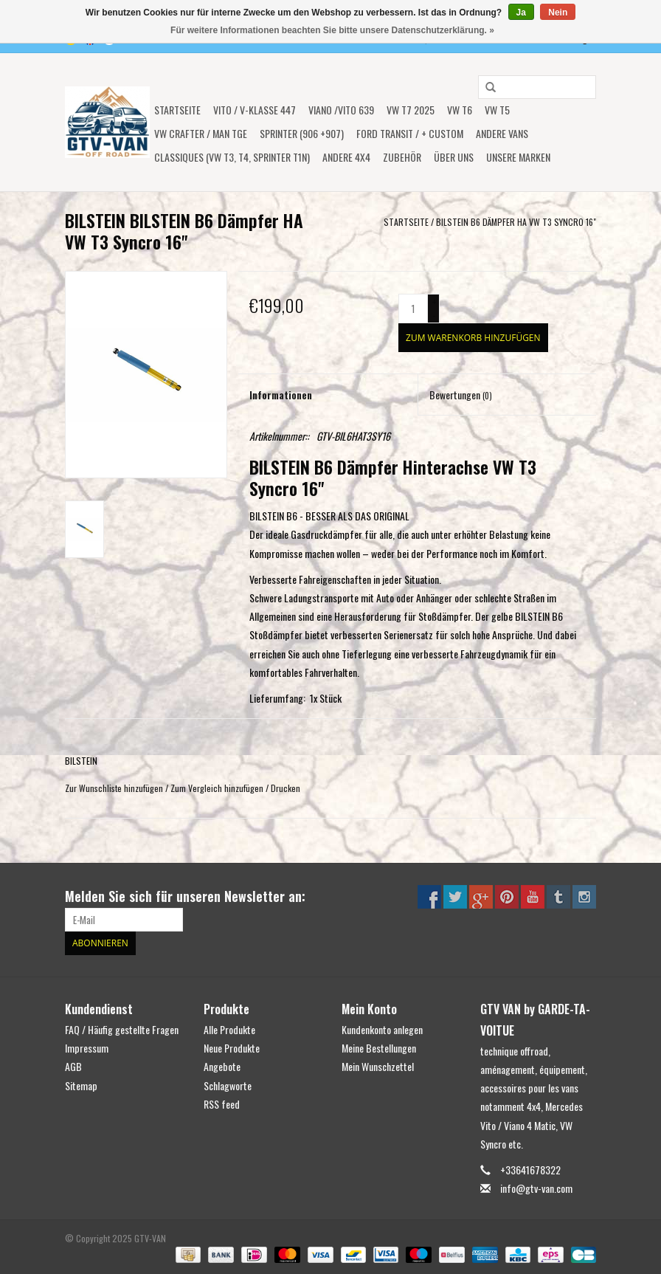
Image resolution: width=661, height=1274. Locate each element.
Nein (557, 12)
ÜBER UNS (454, 157)
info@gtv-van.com (536, 1188)
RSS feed (222, 1104)
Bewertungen (460, 394)
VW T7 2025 (411, 109)
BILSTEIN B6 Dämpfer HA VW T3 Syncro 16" (516, 222)
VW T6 (459, 109)
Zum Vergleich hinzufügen (218, 788)
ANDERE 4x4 (346, 157)
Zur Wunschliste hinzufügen (114, 788)
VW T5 (497, 109)
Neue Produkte (232, 1048)
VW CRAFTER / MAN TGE (200, 133)
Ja (521, 12)
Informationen (280, 394)
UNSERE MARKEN (518, 157)
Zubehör (402, 157)
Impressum (86, 1048)
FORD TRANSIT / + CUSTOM (409, 133)
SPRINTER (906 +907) (302, 133)
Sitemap (81, 1085)
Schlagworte (228, 1085)
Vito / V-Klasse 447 (254, 109)
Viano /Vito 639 (341, 109)
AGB (73, 1066)
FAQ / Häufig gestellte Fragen (122, 1029)
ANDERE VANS (502, 133)
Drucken (285, 788)
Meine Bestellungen (379, 1048)
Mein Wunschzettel (378, 1066)
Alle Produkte (229, 1029)
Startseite (177, 109)
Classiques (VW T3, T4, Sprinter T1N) (232, 157)
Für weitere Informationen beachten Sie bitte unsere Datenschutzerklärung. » (332, 30)
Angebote (222, 1066)
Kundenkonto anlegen (382, 1029)
